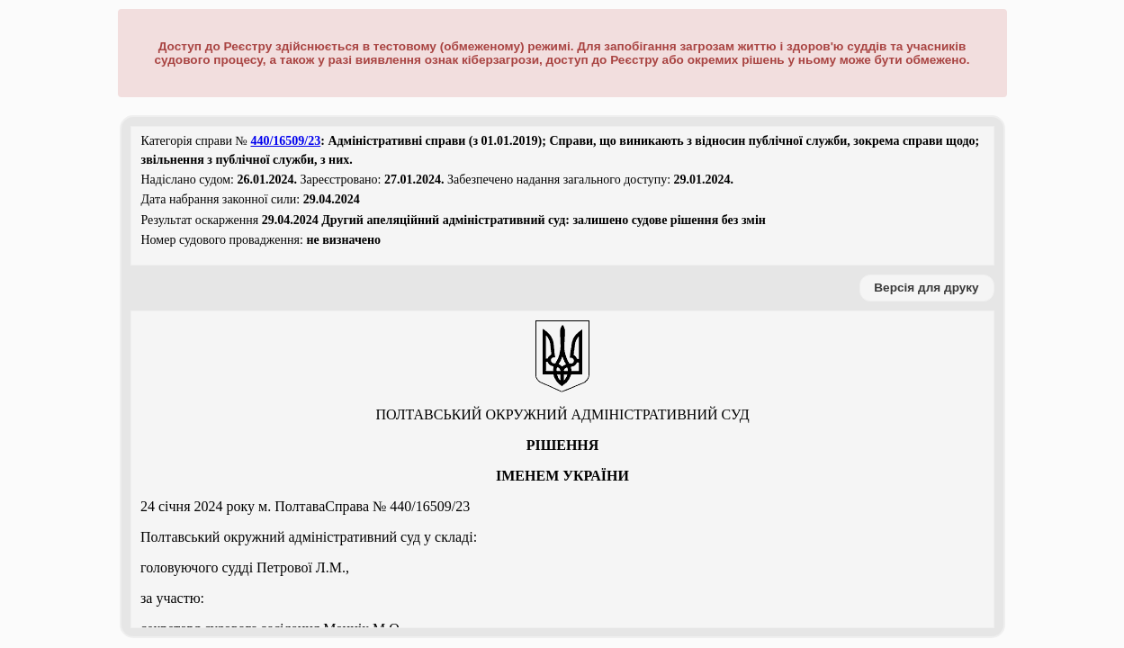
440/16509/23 (285, 141)
